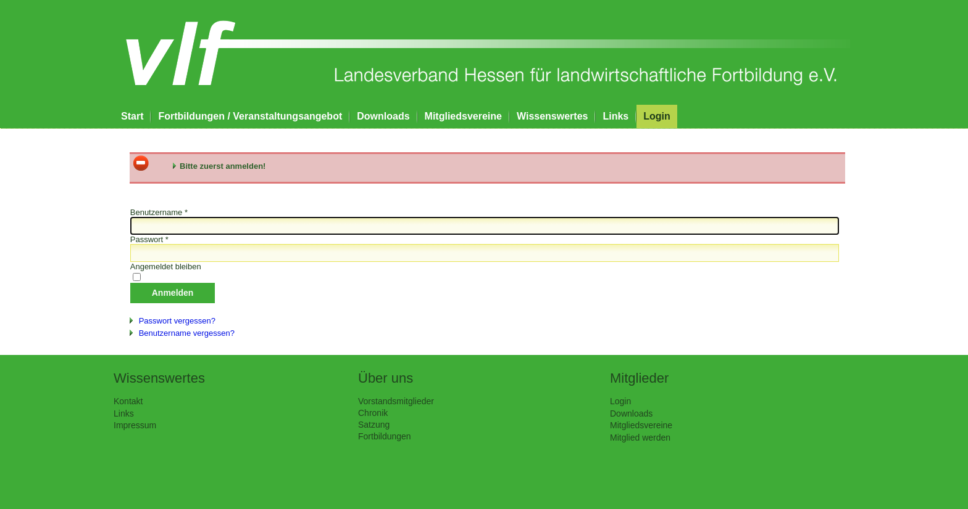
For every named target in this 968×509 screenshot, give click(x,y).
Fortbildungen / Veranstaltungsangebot (250, 116)
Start (132, 116)
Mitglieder (639, 378)
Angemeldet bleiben (165, 266)
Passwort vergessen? (177, 320)
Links (615, 116)
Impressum (135, 425)
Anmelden (173, 293)
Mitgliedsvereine (463, 116)
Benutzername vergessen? (187, 333)
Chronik (373, 413)
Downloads (383, 116)
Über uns (385, 378)
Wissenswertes (552, 116)
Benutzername (159, 212)
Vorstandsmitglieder (396, 401)
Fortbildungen (384, 436)
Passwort (149, 239)
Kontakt (128, 401)
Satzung (374, 425)
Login (656, 116)
